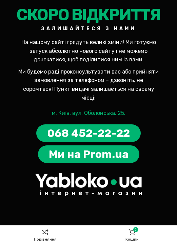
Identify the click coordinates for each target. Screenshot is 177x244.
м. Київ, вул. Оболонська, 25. (88, 113)
